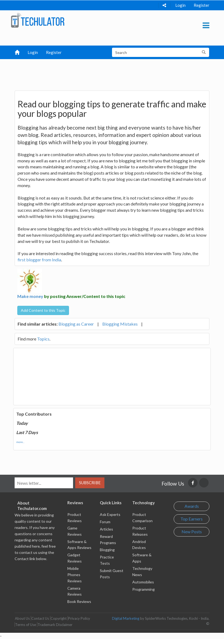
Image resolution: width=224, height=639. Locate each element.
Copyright (59, 618)
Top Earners (191, 518)
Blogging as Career (76, 323)
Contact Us (40, 618)
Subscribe (90, 482)
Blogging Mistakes (120, 323)
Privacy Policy (79, 618)
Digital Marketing (125, 618)
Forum (105, 521)
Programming (143, 589)
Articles (106, 529)
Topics (43, 338)
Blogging (107, 549)
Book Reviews (79, 601)
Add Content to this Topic (43, 310)
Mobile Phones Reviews (74, 574)
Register (201, 5)
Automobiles (143, 582)
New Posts (192, 531)
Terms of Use (25, 624)
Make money (30, 296)
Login (180, 5)
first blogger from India (39, 259)
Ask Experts (110, 514)
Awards (192, 506)
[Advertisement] (114, 72)
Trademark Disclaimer (55, 624)
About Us (22, 618)
